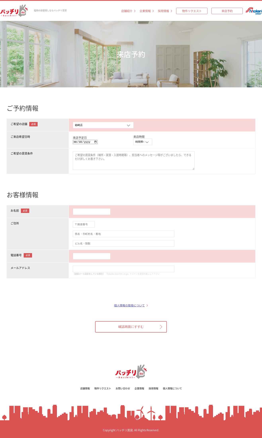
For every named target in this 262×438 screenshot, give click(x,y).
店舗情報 (85, 388)
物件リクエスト (192, 11)
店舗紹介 (126, 11)
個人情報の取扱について (129, 305)
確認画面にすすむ (131, 326)
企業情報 (145, 11)
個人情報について (172, 388)
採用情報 (163, 11)
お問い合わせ (123, 388)
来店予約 (227, 11)
